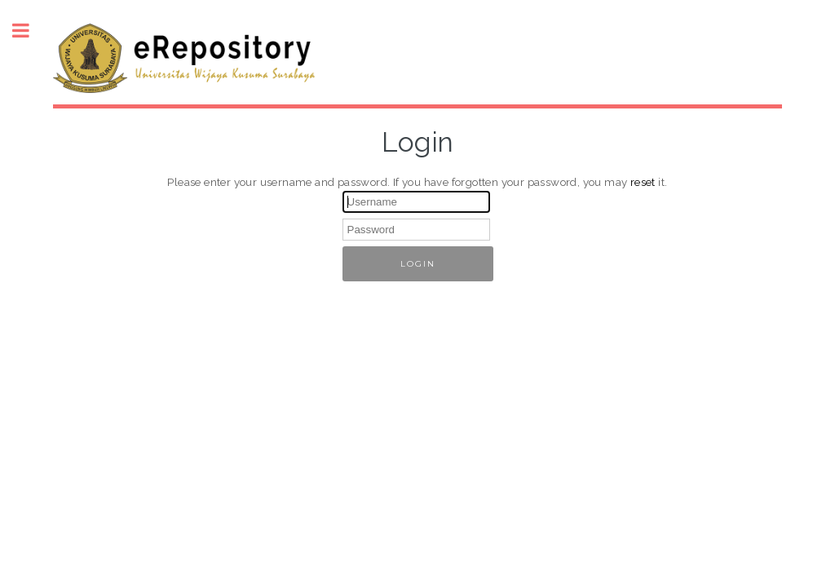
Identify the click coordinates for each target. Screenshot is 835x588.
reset (643, 181)
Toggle (29, 30)
